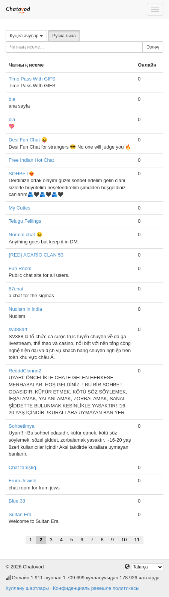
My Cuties (19, 208)
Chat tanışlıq (22, 467)
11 (137, 539)
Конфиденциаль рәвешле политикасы (96, 588)
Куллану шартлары (27, 588)
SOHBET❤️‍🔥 (22, 173)
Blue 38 (17, 501)
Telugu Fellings (25, 221)
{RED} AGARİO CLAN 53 (36, 255)
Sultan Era (20, 514)
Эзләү (152, 47)
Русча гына (63, 35)
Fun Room (20, 268)
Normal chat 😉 (25, 234)
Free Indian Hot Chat (31, 160)
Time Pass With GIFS (32, 79)
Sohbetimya (22, 426)
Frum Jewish (22, 480)
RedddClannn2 (25, 371)
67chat (16, 289)
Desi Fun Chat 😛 (28, 140)
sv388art (18, 329)
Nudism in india (25, 309)
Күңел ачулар (26, 35)
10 (124, 539)
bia (12, 119)
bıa (12, 99)
